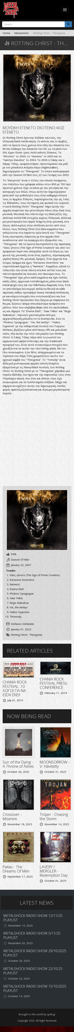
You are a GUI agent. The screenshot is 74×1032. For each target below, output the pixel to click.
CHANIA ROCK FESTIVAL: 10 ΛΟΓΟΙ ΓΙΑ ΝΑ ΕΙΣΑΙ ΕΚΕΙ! (15, 688)
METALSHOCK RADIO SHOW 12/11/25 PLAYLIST (32, 917)
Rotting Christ (19, 634)
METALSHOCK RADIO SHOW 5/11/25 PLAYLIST (31, 935)
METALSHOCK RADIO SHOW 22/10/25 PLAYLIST (32, 970)
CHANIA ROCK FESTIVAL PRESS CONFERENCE (53, 683)
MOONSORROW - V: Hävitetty (55, 764)
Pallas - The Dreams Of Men (16, 869)
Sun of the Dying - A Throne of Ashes (18, 764)
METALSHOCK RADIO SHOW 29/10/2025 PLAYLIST (34, 953)
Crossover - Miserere (12, 816)
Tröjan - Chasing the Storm (54, 816)
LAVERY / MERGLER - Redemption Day (54, 871)
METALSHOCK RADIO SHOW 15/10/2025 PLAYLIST (34, 988)
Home (6, 33)
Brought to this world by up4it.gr (37, 1014)
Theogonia (35, 634)
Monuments (21, 33)
